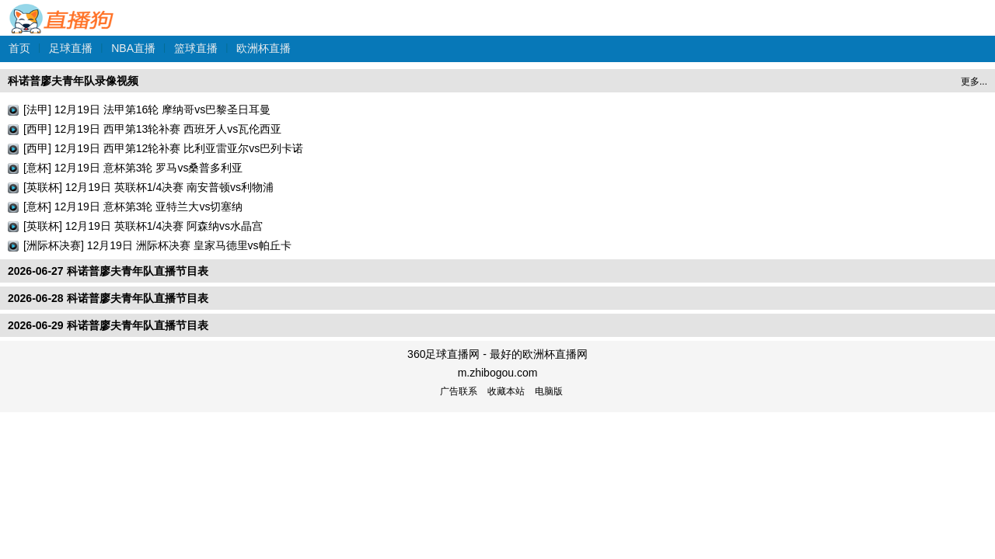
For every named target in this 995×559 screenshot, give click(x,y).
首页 (19, 48)
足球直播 (71, 48)
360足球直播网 (62, 10)
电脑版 (549, 391)
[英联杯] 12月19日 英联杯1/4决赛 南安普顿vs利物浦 (148, 187)
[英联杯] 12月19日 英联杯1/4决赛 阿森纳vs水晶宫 (143, 226)
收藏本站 (506, 391)
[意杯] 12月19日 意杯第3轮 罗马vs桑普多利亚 (133, 167)
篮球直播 (196, 48)
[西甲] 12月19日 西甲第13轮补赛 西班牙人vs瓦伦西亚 (152, 129)
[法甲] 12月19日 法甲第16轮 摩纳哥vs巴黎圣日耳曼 (147, 109)
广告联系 (458, 391)
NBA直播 (133, 48)
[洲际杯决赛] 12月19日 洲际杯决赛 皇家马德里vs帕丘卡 (157, 245)
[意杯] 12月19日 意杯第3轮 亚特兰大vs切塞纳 (133, 206)
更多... (974, 81)
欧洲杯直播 (263, 48)
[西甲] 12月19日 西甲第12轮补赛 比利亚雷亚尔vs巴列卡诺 (163, 148)
